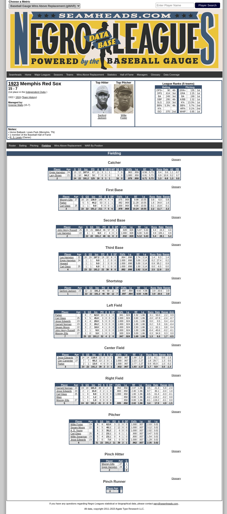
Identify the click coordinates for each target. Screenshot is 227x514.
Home (28, 74)
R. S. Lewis (16, 137)
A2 (171, 169)
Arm (171, 312)
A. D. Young (76, 430)
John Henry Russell (67, 230)
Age (68, 169)
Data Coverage (172, 74)
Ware (59, 397)
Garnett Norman (63, 324)
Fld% (129, 169)
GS (79, 169)
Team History (29, 97)
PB (109, 169)
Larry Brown (55, 175)
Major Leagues (42, 74)
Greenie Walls (15, 105)
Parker (63, 202)
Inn (86, 169)
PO (92, 169)
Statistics (112, 74)
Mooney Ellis (66, 199)
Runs (159, 169)
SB (117, 169)
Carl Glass (65, 205)
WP (113, 169)
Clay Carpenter (65, 360)
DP (105, 169)
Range (166, 196)
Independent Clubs (36, 92)
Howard (64, 263)
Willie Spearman (78, 436)
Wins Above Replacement (90, 74)
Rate (165, 169)
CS (121, 169)
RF (144, 169)
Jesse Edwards (63, 321)
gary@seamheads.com (166, 503)
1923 (13, 83)
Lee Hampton (64, 233)
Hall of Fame (126, 74)
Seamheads (15, 74)
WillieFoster (123, 116)
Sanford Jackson (67, 290)
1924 (18, 97)
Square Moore (62, 327)
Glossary (155, 74)
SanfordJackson (102, 116)
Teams (69, 74)
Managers (142, 74)
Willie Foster (76, 424)
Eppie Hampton (57, 172)
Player (57, 169)
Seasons (58, 74)
